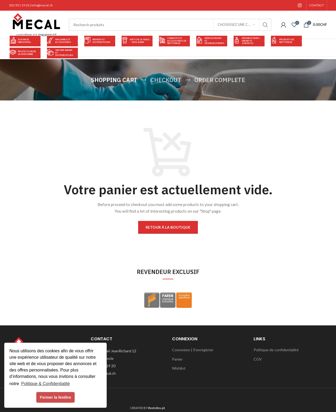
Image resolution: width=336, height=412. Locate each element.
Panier (177, 359)
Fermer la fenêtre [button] (55, 397)
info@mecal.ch (42, 5)
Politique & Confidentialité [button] (45, 383)
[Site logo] (36, 24)
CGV (258, 359)
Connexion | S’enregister (192, 350)
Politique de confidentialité (276, 350)
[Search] (170, 25)
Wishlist (179, 368)
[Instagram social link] (299, 5)
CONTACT (316, 5)
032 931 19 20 (19, 5)
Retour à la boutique (168, 227)
